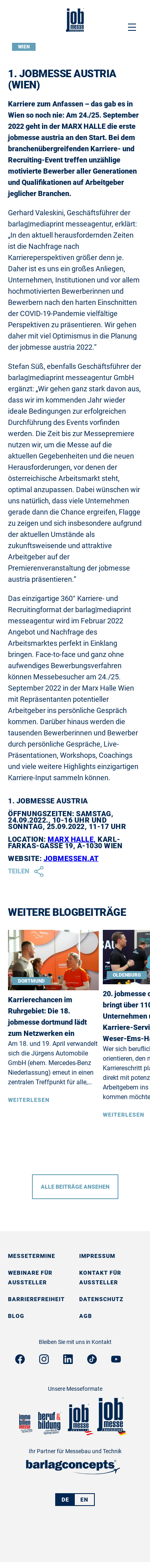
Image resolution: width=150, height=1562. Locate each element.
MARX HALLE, (72, 839)
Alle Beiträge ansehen (75, 1187)
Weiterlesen (29, 1100)
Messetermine (31, 1256)
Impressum (97, 1256)
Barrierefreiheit (36, 1299)
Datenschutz (101, 1299)
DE (65, 1499)
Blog (16, 1316)
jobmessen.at (71, 858)
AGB (85, 1316)
